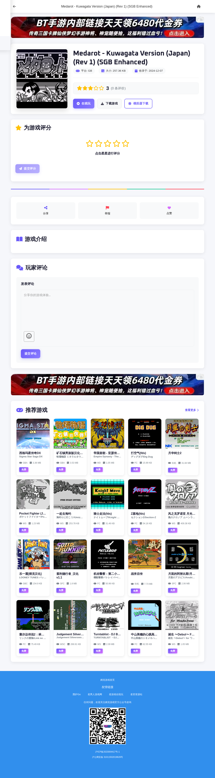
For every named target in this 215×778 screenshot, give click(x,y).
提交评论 (31, 353)
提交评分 (27, 168)
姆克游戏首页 (107, 680)
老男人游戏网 (95, 694)
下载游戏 (109, 103)
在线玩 (84, 103)
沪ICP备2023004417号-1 (107, 752)
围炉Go (77, 694)
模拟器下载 (138, 103)
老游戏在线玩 (116, 694)
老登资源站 (136, 694)
